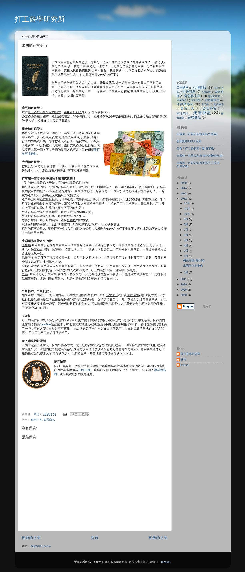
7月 (186, 229)
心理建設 (199, 87)
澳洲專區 (202, 112)
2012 (184, 198)
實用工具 (36, 419)
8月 (186, 224)
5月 (186, 240)
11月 (187, 208)
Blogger (165, 561)
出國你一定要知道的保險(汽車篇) (197, 134)
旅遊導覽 (196, 100)
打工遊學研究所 (40, 19)
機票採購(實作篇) (194, 260)
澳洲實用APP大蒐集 (189, 141)
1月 (186, 272)
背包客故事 (214, 96)
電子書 (205, 104)
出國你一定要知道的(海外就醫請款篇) (200, 155)
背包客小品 (192, 96)
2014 (184, 188)
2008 (184, 294)
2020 (184, 182)
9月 (186, 219)
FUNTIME (84, 370)
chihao (185, 364)
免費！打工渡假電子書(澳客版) (196, 148)
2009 (184, 289)
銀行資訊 (182, 113)
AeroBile (45, 324)
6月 (186, 234)
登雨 (183, 359)
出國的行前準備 (193, 265)
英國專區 (181, 100)
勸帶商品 (49, 419)
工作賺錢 (182, 87)
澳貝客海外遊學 (190, 353)
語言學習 (210, 108)
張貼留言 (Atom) (41, 546)
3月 (186, 250)
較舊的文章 (158, 538)
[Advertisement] (197, 54)
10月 (187, 213)
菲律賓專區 (185, 104)
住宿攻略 (206, 92)
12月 (187, 203)
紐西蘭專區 (212, 100)
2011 (184, 279)
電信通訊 (218, 104)
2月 (186, 255)
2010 (184, 284)
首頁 (94, 538)
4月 (186, 245)
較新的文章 (31, 538)
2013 (184, 193)
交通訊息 (189, 91)
